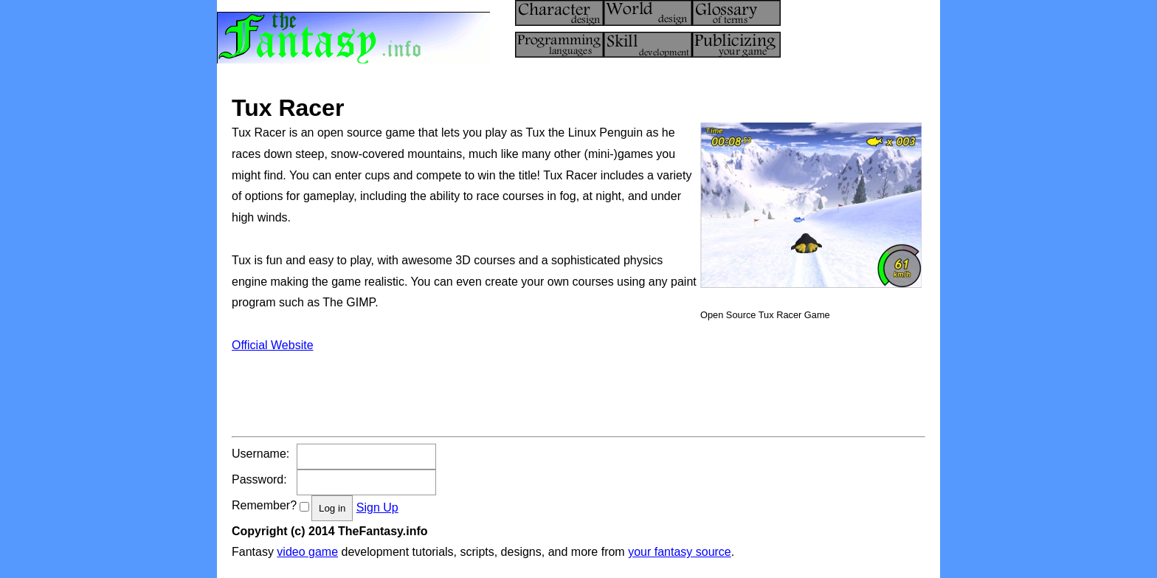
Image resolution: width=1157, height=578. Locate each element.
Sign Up (377, 507)
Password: (259, 479)
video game (307, 552)
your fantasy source (679, 552)
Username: (260, 453)
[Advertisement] (500, 390)
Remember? (264, 505)
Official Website (273, 345)
